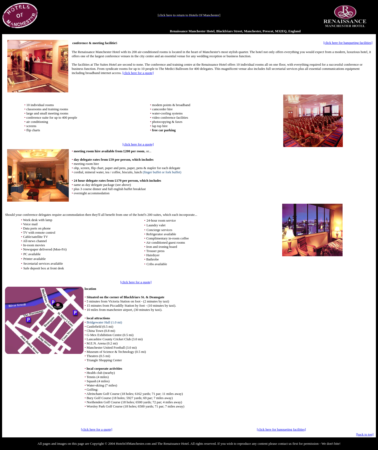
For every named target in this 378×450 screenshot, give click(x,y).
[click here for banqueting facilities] (347, 43)
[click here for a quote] (138, 73)
